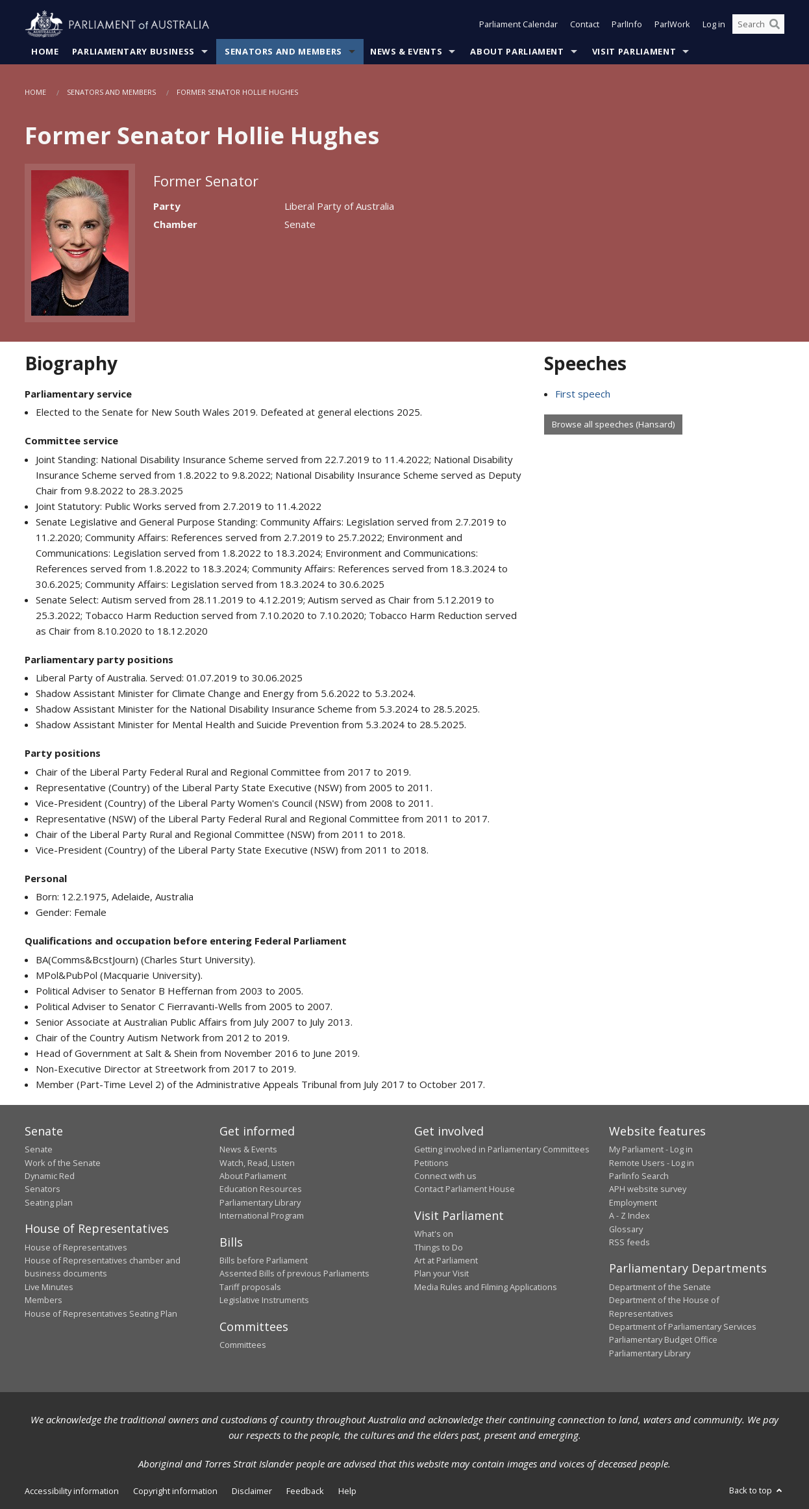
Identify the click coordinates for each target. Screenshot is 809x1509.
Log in (714, 25)
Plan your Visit (441, 1274)
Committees (242, 1344)
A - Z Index (629, 1216)
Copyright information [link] (175, 1491)
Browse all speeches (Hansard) (613, 424)
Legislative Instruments (264, 1300)
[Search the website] (758, 24)
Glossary (626, 1229)
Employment (633, 1202)
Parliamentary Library (260, 1202)
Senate (39, 1150)
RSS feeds (629, 1242)
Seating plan (49, 1202)
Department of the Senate (660, 1287)
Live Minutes (49, 1287)
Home (45, 51)
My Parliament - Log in (651, 1150)
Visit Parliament (634, 51)
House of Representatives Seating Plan (101, 1313)
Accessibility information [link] (72, 1491)
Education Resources (260, 1189)
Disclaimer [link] (252, 1491)
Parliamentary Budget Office (663, 1340)
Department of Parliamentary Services (682, 1326)
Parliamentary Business (133, 51)
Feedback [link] (305, 1491)
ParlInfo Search (639, 1176)
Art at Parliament (446, 1260)
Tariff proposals (250, 1287)
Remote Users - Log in (651, 1163)
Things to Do (438, 1247)
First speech (582, 393)
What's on (433, 1234)
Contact (584, 25)
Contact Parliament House (464, 1189)
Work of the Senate (63, 1163)
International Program (261, 1216)
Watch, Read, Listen (257, 1163)
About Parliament (517, 51)
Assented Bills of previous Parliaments (294, 1274)
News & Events (406, 51)
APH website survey (647, 1189)
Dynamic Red (50, 1176)
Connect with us (445, 1176)
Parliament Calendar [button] (518, 25)
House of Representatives (76, 1247)
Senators (42, 1189)
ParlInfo (627, 25)
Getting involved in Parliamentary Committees (502, 1150)
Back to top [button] (756, 1491)
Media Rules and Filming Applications (485, 1287)
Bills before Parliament (263, 1260)
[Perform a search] (774, 24)
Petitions (431, 1163)
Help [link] (347, 1491)
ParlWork (672, 25)
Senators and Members (283, 51)
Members (43, 1300)
